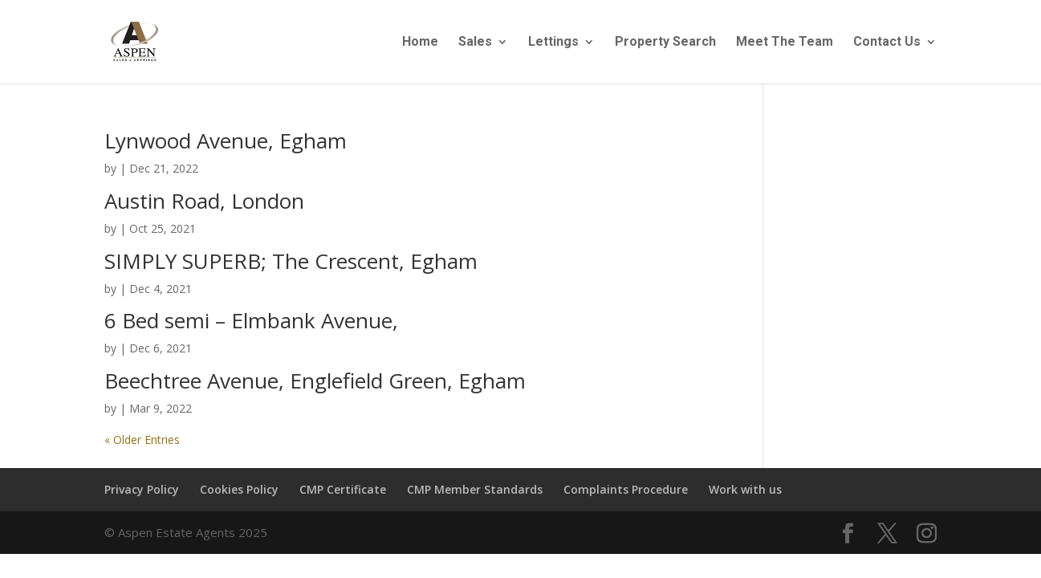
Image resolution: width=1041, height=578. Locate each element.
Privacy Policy (141, 489)
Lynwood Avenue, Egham (225, 140)
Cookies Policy (239, 489)
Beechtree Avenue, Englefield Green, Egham (315, 380)
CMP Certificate (342, 489)
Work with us (745, 489)
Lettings (553, 42)
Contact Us (887, 42)
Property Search (665, 42)
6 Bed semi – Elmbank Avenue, (251, 320)
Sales (475, 42)
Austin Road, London (204, 200)
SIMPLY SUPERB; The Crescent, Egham (291, 260)
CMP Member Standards (475, 489)
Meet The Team (784, 42)
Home (420, 42)
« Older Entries (142, 439)
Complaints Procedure (625, 489)
